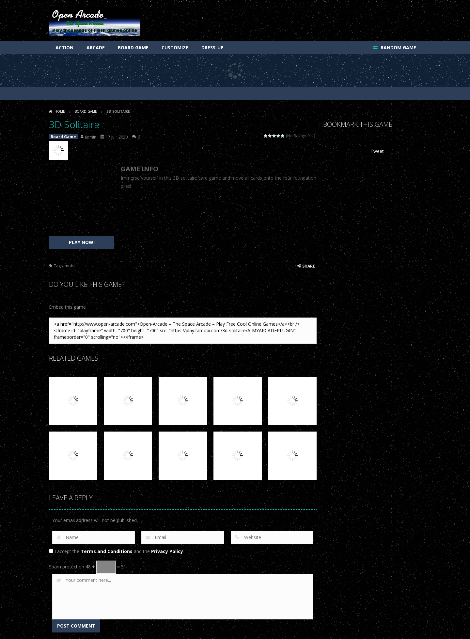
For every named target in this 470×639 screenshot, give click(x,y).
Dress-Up (212, 47)
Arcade (95, 47)
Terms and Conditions (107, 551)
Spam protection (66, 567)
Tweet (377, 151)
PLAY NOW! (82, 242)
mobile (71, 266)
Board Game (133, 47)
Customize (175, 47)
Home (60, 111)
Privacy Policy (167, 551)
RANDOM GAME (397, 47)
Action (64, 47)
